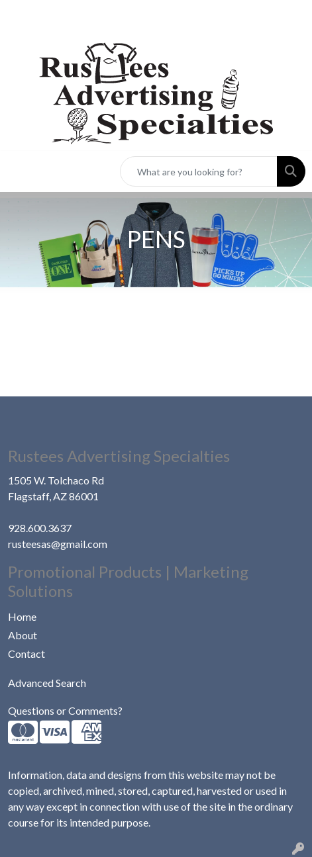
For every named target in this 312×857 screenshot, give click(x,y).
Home (22, 616)
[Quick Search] (199, 171)
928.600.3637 (40, 527)
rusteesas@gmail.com (57, 543)
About (22, 635)
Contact (26, 653)
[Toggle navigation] (20, 171)
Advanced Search (47, 682)
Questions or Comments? (65, 710)
